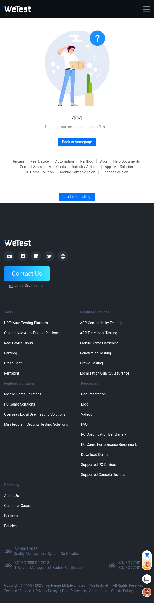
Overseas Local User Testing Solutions (34, 414)
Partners (11, 516)
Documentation (93, 394)
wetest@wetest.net (29, 286)
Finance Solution (115, 172)
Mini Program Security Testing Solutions (36, 424)
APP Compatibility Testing (101, 323)
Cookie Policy (122, 591)
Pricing (18, 161)
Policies (10, 526)
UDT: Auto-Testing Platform (26, 323)
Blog (103, 161)
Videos (86, 414)
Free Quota (57, 167)
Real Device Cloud (18, 343)
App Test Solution (119, 167)
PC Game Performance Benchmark (109, 444)
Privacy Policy (47, 591)
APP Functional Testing (98, 333)
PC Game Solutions (19, 404)
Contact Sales (31, 167)
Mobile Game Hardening (99, 343)
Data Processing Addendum (84, 591)
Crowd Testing (91, 363)
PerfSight (11, 373)
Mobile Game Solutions (22, 394)
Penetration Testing (95, 353)
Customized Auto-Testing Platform (31, 333)
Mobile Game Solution (77, 172)
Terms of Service (17, 591)
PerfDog (86, 161)
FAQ (84, 424)
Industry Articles (85, 167)
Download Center (95, 455)
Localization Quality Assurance (104, 373)
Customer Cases (17, 506)
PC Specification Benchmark (103, 434)
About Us (11, 496)
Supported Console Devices (103, 475)
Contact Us (27, 273)
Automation (64, 161)
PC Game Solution (39, 172)
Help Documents (126, 161)
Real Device (39, 161)
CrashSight (13, 363)
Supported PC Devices (99, 465)
